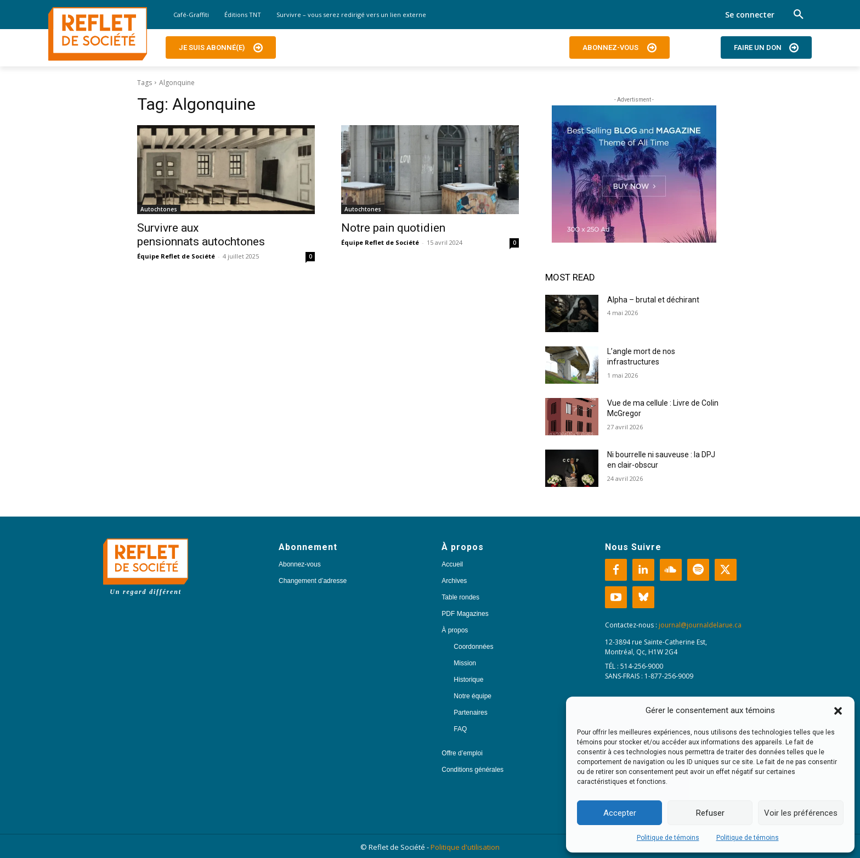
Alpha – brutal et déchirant (653, 299)
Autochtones (158, 209)
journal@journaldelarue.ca (700, 625)
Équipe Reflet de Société (176, 256)
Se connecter (749, 14)
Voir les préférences (801, 813)
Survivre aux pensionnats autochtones (201, 234)
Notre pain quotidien (394, 227)
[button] (838, 710)
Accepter (619, 813)
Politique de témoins (668, 838)
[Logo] (97, 34)
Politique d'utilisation (465, 847)
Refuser (710, 813)
